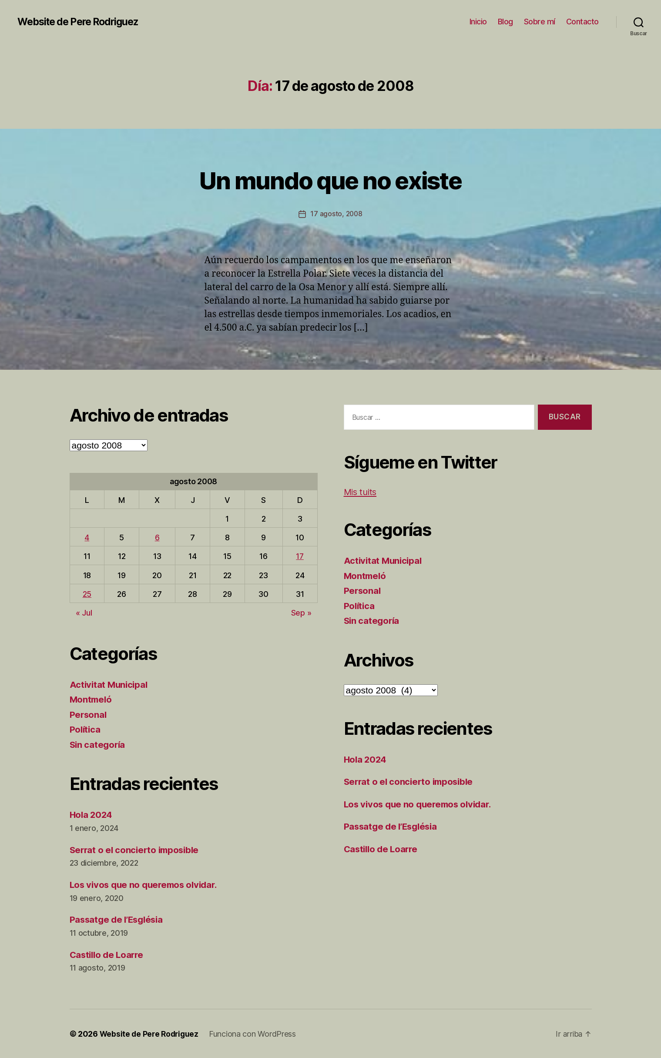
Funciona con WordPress (255, 1033)
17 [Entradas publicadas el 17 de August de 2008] (300, 556)
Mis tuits (361, 491)
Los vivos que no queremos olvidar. (147, 884)
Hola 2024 (92, 814)
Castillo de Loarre (108, 954)
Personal (89, 714)
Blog (505, 21)
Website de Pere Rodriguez (82, 22)
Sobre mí (539, 21)
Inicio (478, 21)
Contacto (582, 21)
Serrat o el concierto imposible (137, 849)
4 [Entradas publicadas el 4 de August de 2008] (86, 537)
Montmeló (92, 699)
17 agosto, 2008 (336, 213)
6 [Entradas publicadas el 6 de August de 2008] (157, 537)
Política (86, 729)
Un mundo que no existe (330, 179)
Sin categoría (99, 744)
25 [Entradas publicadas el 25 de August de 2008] (87, 593)
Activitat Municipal (110, 684)
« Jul (84, 612)
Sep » (301, 612)
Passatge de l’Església (119, 919)
